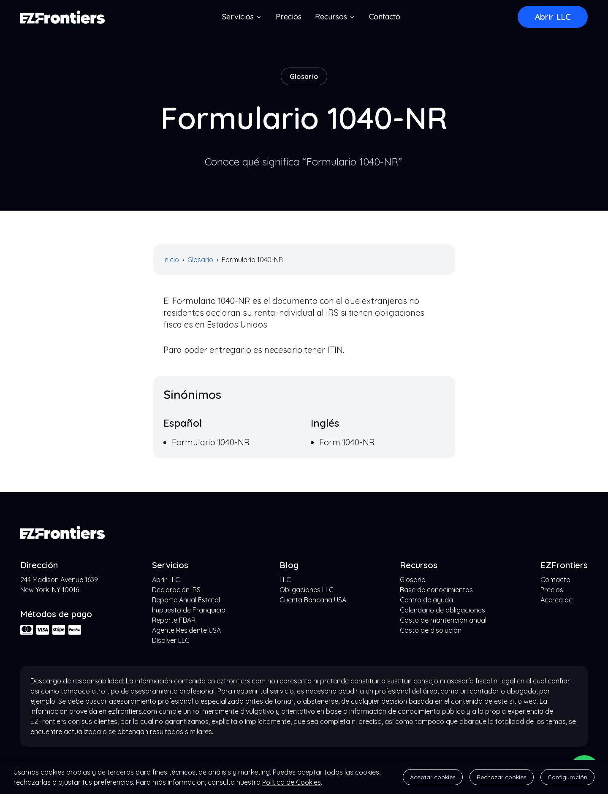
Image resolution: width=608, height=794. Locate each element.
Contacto (384, 17)
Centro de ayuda (426, 600)
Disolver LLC (171, 640)
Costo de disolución (430, 630)
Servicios (242, 17)
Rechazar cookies (502, 777)
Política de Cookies (291, 782)
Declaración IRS (176, 589)
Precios (288, 17)
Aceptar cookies (433, 777)
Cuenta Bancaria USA (313, 600)
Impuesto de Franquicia (188, 610)
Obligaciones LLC (307, 589)
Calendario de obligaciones (442, 610)
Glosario (200, 259)
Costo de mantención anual (443, 620)
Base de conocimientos (436, 589)
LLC (285, 579)
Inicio (171, 259)
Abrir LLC (553, 16)
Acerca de (556, 600)
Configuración (567, 777)
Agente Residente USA (186, 630)
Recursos (335, 17)
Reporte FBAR (173, 620)
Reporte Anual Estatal (186, 600)
